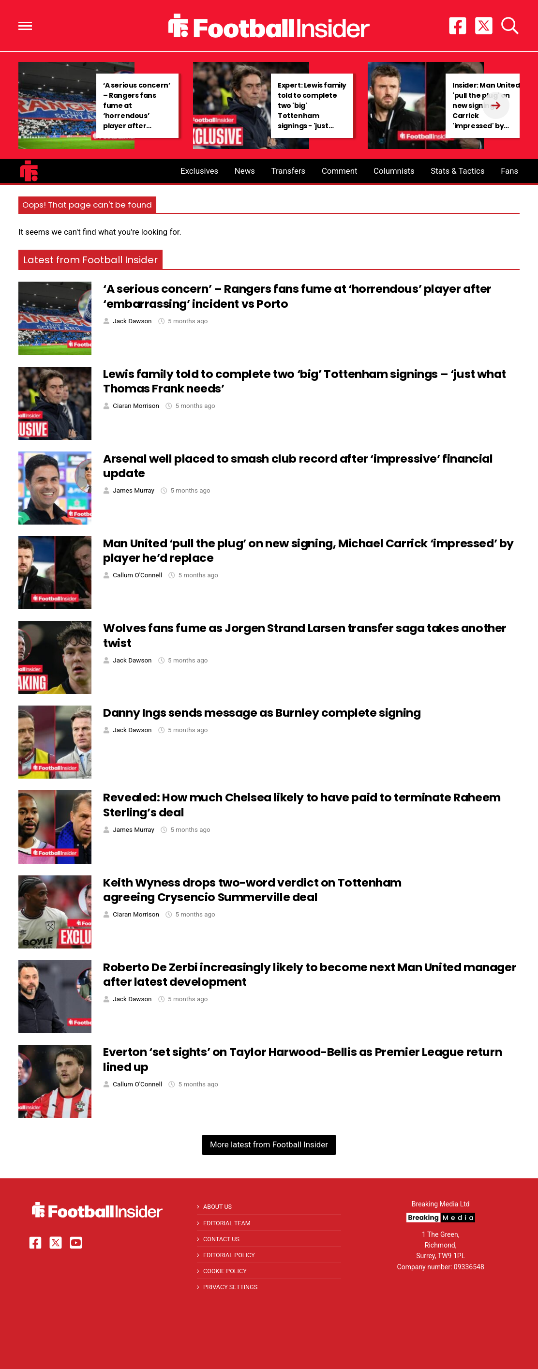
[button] (25, 26)
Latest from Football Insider (90, 260)
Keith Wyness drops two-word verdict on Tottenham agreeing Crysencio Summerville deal (252, 889)
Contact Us (221, 1239)
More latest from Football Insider (269, 1144)
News (245, 171)
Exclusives (199, 171)
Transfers (288, 171)
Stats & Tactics (457, 171)
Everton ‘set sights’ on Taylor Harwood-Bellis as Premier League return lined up (302, 1059)
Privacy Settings (230, 1287)
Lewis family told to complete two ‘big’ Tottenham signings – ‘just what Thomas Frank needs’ (304, 381)
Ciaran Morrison (136, 406)
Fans (509, 171)
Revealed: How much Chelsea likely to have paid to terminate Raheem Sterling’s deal (302, 804)
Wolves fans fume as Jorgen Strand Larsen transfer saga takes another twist (305, 635)
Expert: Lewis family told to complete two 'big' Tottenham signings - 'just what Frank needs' (312, 110)
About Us (217, 1206)
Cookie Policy (225, 1271)
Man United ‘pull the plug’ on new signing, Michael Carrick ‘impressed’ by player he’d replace (308, 550)
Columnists (394, 171)
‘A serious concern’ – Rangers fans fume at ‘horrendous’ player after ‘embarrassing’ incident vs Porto (136, 115)
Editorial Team (227, 1223)
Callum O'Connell (137, 575)
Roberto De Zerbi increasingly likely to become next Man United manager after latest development (309, 974)
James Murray (133, 490)
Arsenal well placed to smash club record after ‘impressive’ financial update (298, 466)
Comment (340, 171)
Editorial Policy (229, 1255)
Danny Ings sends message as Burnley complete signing (261, 713)
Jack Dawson (132, 321)
